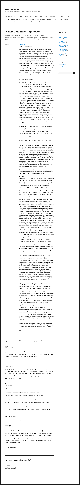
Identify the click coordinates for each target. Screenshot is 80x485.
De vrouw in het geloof (22, 19)
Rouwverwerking (57, 19)
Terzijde (7, 19)
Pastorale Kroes (12, 9)
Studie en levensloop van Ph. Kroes (13, 16)
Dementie (66, 19)
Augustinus (67, 16)
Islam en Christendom (45, 19)
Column (13, 19)
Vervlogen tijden (16, 21)
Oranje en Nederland (36, 21)
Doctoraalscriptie (53, 16)
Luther (61, 16)
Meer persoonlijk (34, 16)
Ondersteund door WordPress (18, 479)
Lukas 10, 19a (22, 44)
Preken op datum (62, 64)
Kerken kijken (25, 21)
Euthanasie (7, 21)
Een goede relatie (34, 19)
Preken (26, 16)
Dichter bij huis (43, 16)
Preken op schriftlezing (63, 66)
